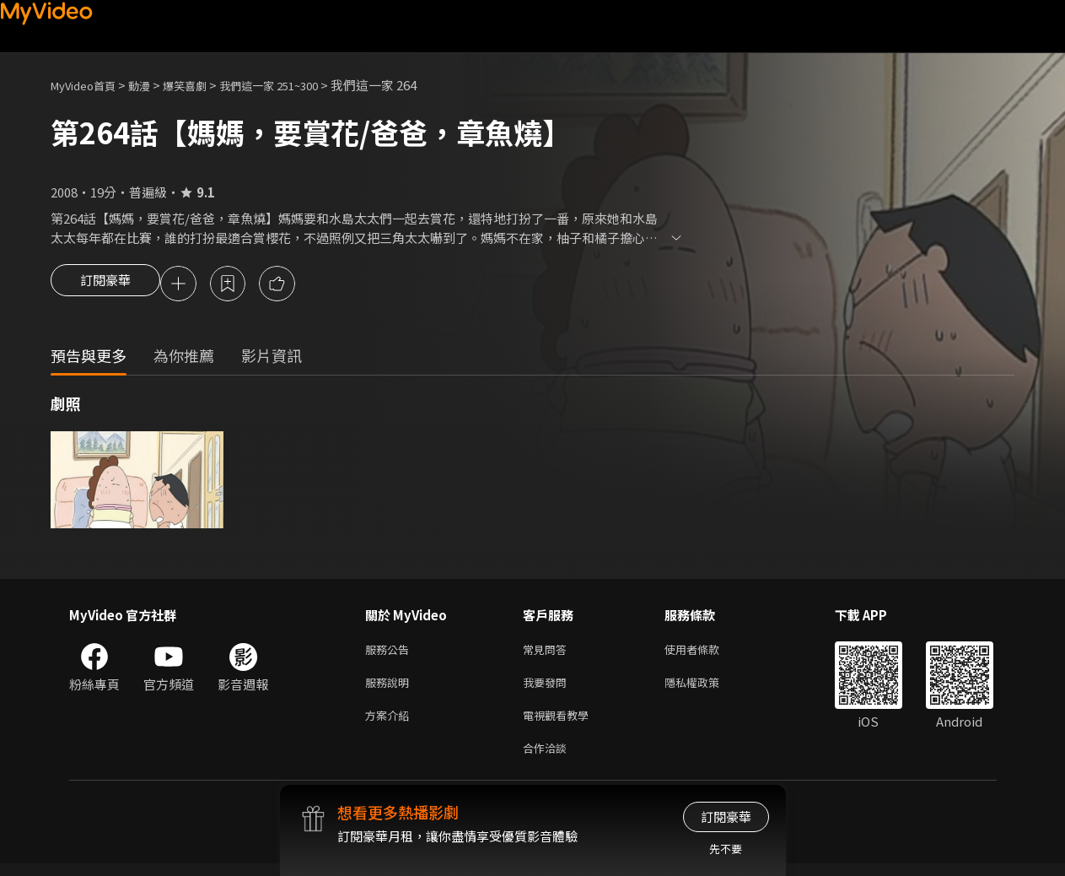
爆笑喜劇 (203, 85)
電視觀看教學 (561, 724)
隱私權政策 (706, 688)
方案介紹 (390, 724)
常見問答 (548, 653)
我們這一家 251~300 (297, 85)
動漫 (152, 85)
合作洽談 (548, 759)
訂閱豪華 (105, 285)
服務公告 (390, 653)
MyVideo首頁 (89, 85)
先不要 (725, 849)
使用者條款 (706, 653)
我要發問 (548, 688)
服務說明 (390, 688)
